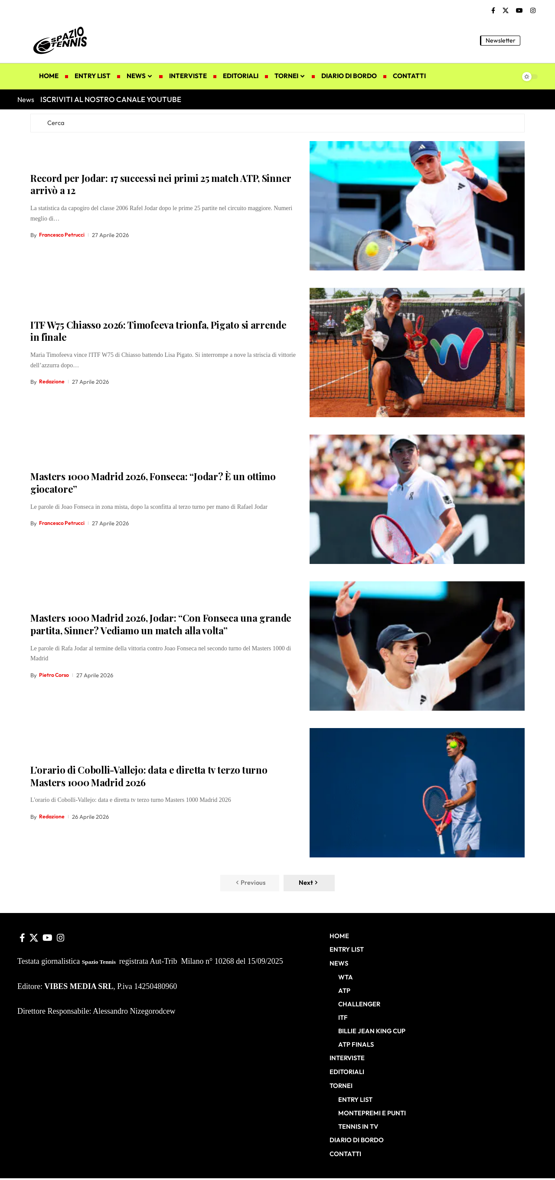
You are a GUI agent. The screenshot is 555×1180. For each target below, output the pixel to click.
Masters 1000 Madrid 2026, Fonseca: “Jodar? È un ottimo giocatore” (153, 484)
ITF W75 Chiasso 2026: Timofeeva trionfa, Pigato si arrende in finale (158, 332)
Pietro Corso (55, 675)
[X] (505, 11)
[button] (531, 40)
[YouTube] (519, 11)
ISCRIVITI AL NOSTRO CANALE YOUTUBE (110, 99)
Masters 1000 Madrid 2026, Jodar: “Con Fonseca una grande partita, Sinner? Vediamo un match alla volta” (160, 625)
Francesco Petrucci (63, 236)
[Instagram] (533, 11)
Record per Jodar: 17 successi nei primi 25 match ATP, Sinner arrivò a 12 (160, 185)
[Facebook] (493, 11)
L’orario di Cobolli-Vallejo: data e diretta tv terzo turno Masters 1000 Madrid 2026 (149, 777)
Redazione (52, 382)
